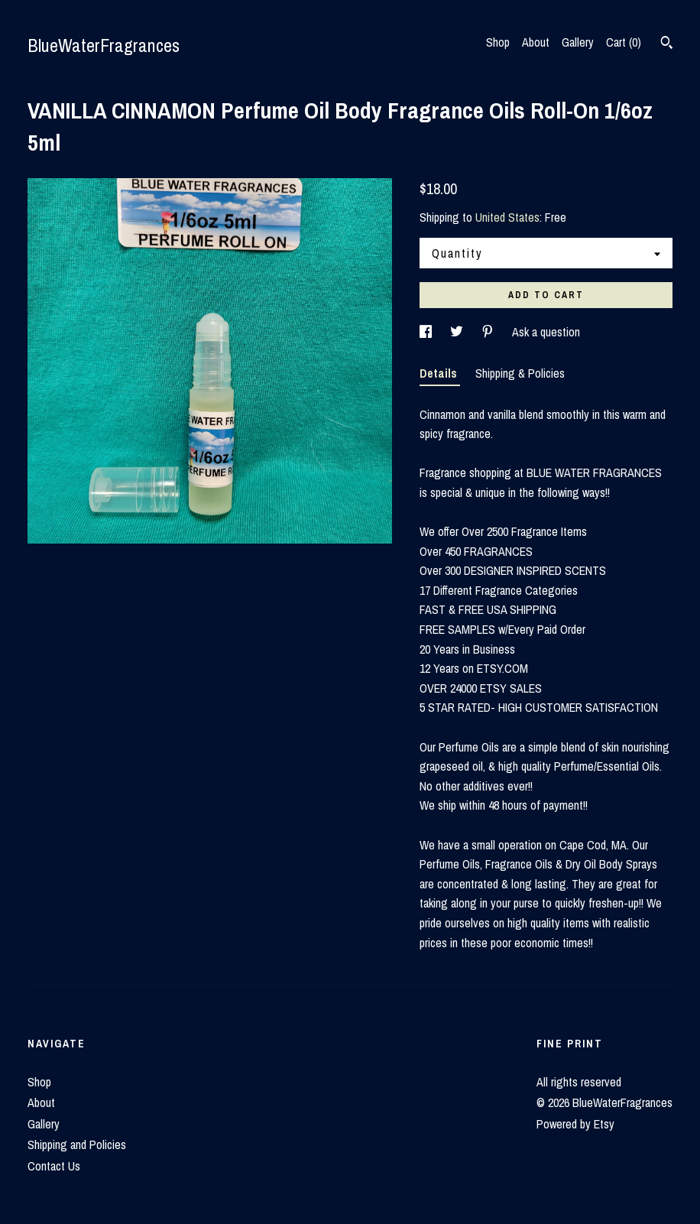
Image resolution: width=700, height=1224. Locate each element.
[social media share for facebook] (427, 331)
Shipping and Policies (77, 1144)
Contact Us (54, 1165)
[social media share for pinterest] (489, 331)
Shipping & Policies (520, 373)
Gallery (578, 42)
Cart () (623, 42)
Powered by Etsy (575, 1123)
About (535, 42)
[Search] (666, 44)
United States (507, 217)
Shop (498, 42)
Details (440, 373)
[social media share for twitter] (458, 331)
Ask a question (546, 331)
